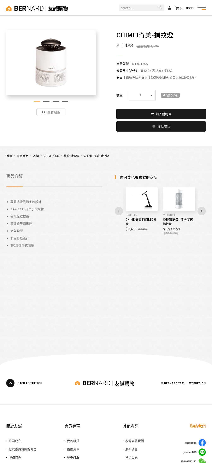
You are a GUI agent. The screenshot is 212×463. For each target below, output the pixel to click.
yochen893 (194, 452)
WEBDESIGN (197, 383)
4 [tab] (65, 101)
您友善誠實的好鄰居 (23, 449)
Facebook (195, 442)
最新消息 (131, 449)
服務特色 (15, 457)
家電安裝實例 (134, 440)
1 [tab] (37, 101)
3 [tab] (56, 101)
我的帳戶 (73, 440)
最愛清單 (73, 449)
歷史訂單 (73, 457)
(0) (181, 7)
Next (202, 210)
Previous (119, 210)
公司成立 (15, 440)
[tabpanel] (51, 62)
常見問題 (131, 457)
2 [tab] (46, 101)
